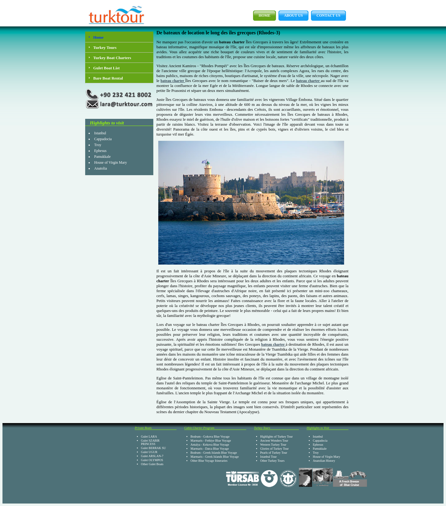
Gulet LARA (149, 436)
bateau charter (172, 81)
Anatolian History (324, 460)
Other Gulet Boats (152, 464)
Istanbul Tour (268, 456)
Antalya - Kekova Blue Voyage (209, 444)
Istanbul (100, 133)
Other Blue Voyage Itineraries (208, 460)
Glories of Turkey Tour (274, 448)
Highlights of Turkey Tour (276, 436)
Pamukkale (102, 156)
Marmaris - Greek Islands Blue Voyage (214, 456)
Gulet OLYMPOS (152, 460)
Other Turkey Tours (272, 460)
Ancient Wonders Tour (274, 440)
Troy (97, 145)
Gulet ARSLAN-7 (152, 456)
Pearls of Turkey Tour (273, 452)
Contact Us (325, 16)
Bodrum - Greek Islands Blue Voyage (213, 452)
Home (261, 16)
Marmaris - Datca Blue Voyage (209, 448)
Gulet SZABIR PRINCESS (150, 442)
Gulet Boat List (106, 68)
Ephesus (100, 151)
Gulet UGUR (149, 452)
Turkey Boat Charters (112, 57)
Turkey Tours (104, 47)
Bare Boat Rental (108, 78)
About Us (290, 16)
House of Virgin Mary (110, 162)
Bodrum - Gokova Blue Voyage (210, 436)
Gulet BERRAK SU (153, 448)
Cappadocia (103, 139)
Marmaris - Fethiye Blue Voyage (210, 440)
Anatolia (100, 168)
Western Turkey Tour (273, 444)
